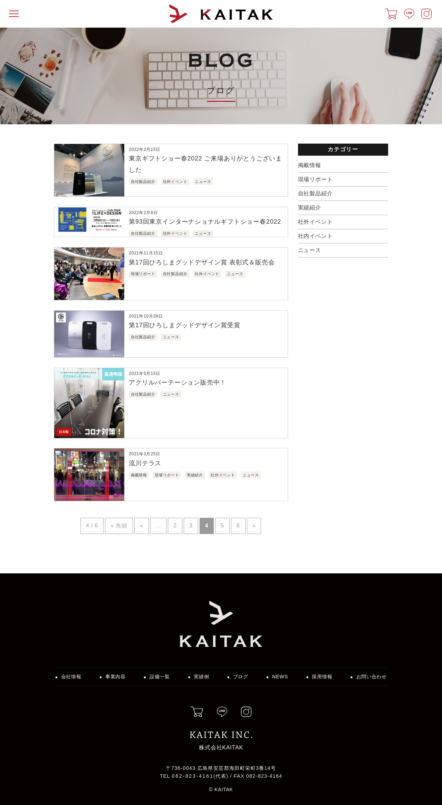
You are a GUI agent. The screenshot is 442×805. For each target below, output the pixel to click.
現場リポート (315, 179)
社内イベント (315, 236)
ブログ (240, 676)
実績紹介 (309, 208)
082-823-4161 (193, 776)
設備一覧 (160, 676)
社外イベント (315, 222)
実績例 (201, 676)
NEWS (280, 676)
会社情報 (71, 676)
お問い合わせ (371, 676)
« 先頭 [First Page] (118, 525)
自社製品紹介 (315, 193)
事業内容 (115, 676)
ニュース (309, 250)
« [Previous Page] (141, 525)
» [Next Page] (254, 525)
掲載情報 (309, 165)
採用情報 (322, 676)
